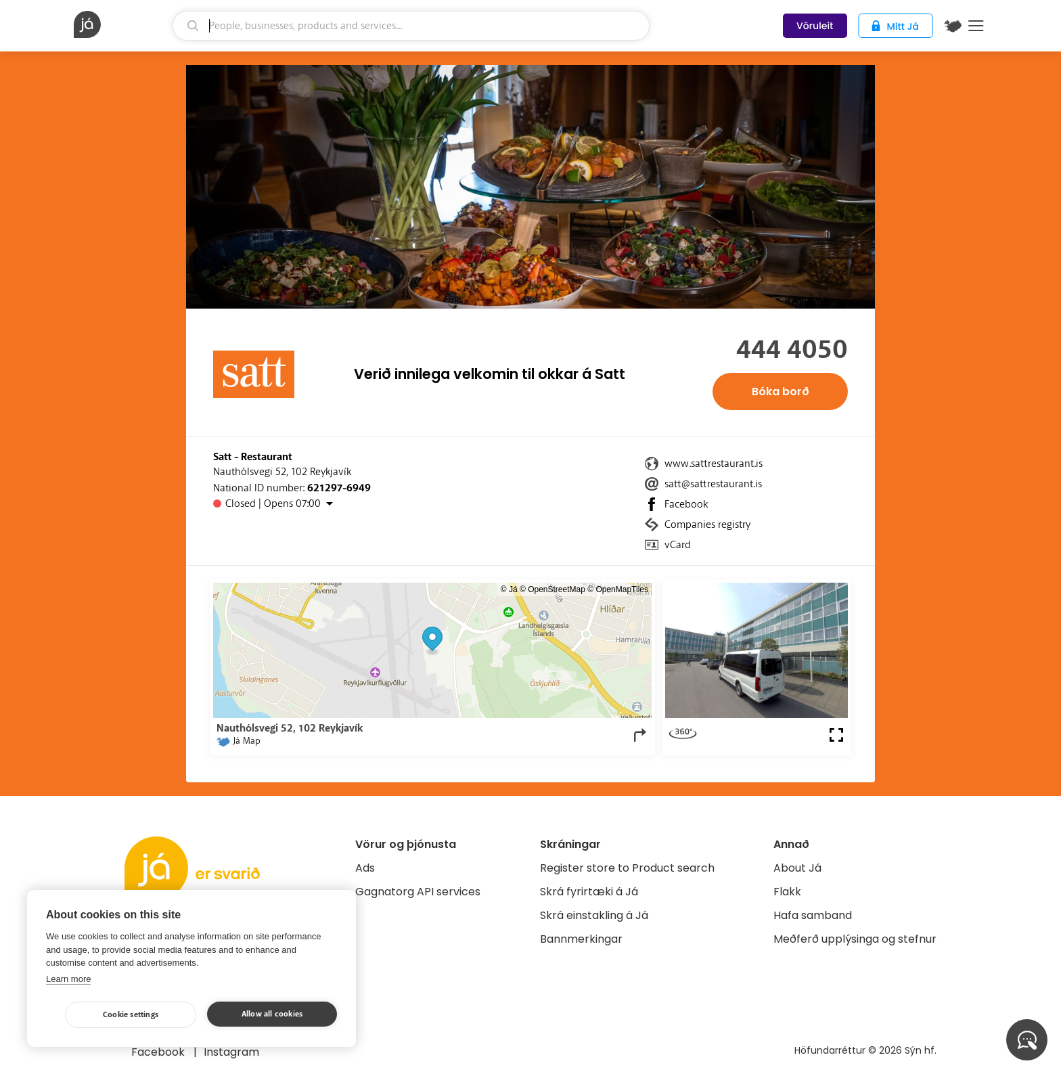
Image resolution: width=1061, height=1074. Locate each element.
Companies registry (707, 524)
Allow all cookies (272, 1014)
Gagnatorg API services (417, 891)
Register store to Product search (627, 868)
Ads (365, 868)
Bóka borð (780, 391)
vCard (677, 545)
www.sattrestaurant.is (713, 463)
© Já (509, 589)
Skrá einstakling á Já (594, 915)
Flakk (787, 891)
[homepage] (121, 24)
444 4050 (792, 349)
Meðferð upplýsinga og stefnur (854, 939)
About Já (797, 868)
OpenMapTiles (621, 589)
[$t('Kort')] (953, 26)
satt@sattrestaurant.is (713, 484)
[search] (411, 26)
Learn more (68, 979)
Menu (976, 25)
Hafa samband (812, 915)
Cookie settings (130, 1015)
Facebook (686, 504)
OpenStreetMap (556, 589)
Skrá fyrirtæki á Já (589, 891)
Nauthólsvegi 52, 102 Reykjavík (282, 471)
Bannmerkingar (581, 939)
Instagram (231, 1052)
